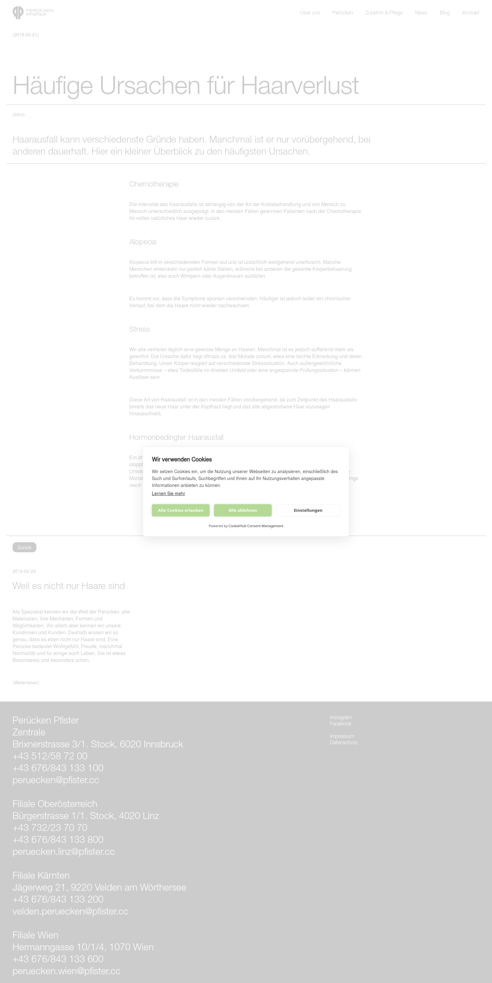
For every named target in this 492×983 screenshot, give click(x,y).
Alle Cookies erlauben (180, 510)
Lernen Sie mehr (168, 493)
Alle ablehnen (242, 510)
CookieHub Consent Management (255, 525)
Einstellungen (308, 510)
